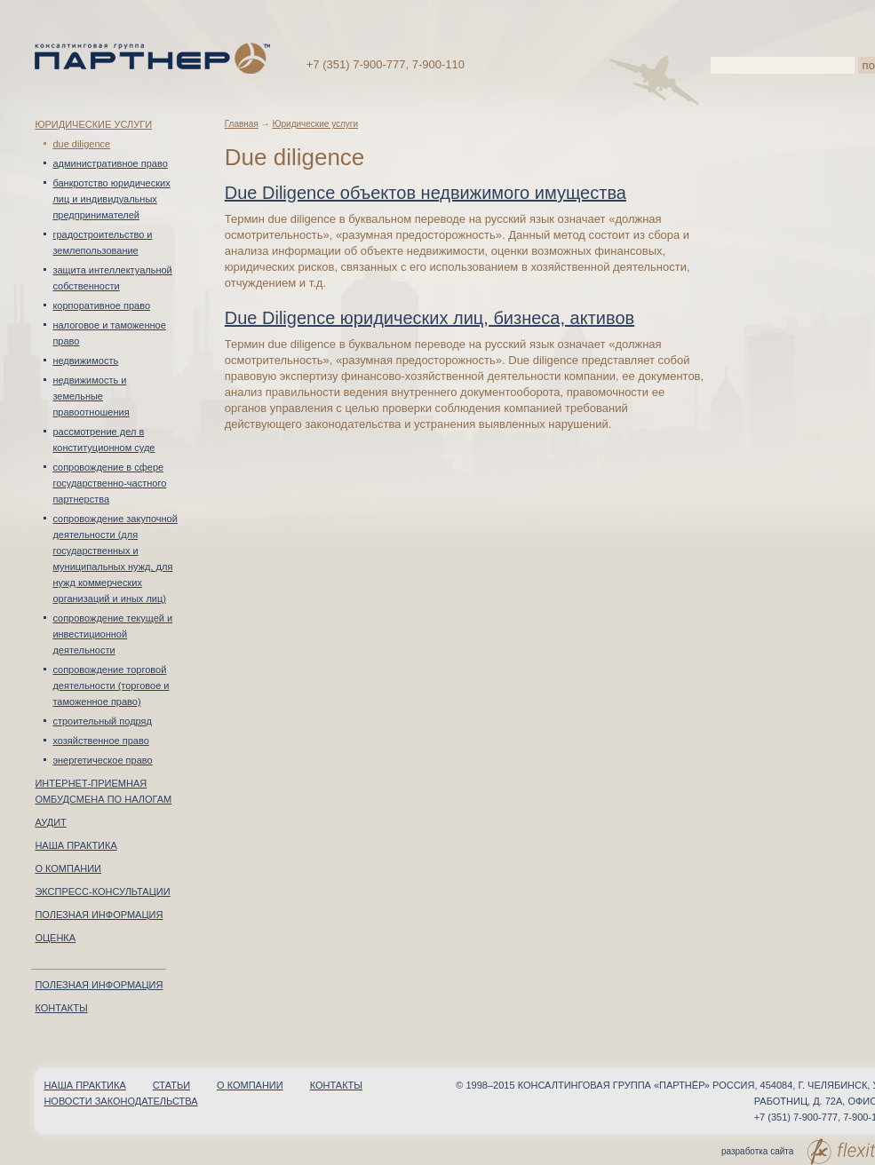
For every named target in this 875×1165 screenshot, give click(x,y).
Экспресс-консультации (102, 891)
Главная (242, 124)
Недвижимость (85, 360)
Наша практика (75, 845)
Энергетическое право (102, 760)
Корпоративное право (101, 305)
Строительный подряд (102, 721)
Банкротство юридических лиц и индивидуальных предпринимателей (111, 199)
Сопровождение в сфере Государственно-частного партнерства (109, 483)
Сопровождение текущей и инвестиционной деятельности (112, 634)
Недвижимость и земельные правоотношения (90, 396)
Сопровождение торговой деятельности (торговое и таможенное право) (110, 685)
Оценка (55, 937)
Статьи (171, 1085)
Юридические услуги (93, 124)
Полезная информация (99, 914)
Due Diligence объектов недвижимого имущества (425, 192)
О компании (68, 868)
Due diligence (81, 144)
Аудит (50, 822)
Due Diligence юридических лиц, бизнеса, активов (429, 318)
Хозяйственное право (100, 740)
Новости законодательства (120, 1101)
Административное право (109, 163)
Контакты (61, 1008)
